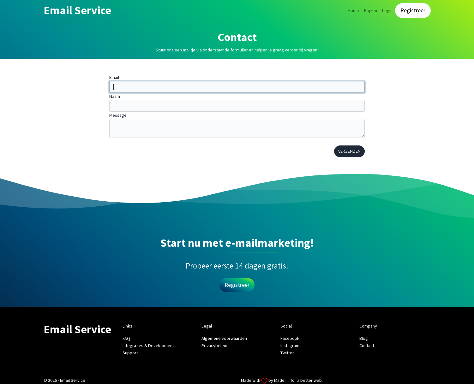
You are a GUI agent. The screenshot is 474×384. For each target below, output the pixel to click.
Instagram (289, 345)
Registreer (412, 10)
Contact (366, 345)
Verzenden (349, 151)
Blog (363, 338)
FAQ (126, 338)
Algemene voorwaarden (224, 338)
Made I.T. (282, 380)
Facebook (289, 338)
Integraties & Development (148, 345)
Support (130, 353)
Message (118, 115)
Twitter (287, 353)
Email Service (77, 10)
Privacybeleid (214, 345)
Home (353, 10)
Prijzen (370, 10)
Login (387, 10)
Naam (114, 96)
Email (114, 77)
